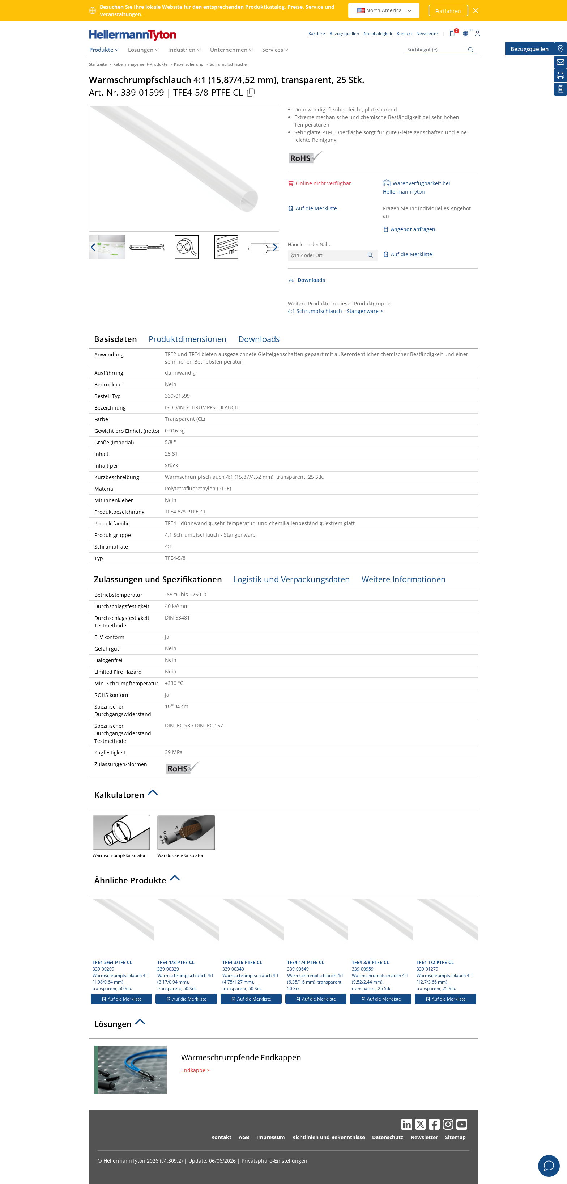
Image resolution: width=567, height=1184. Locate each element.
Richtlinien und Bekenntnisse (328, 1137)
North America (384, 10)
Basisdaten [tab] (115, 338)
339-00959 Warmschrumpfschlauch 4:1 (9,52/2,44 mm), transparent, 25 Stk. (381, 945)
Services (272, 49)
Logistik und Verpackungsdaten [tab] (292, 579)
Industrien (182, 49)
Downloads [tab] (259, 338)
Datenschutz (387, 1137)
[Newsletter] (560, 62)
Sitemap (455, 1137)
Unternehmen (229, 49)
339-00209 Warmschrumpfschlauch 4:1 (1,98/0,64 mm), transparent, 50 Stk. (122, 945)
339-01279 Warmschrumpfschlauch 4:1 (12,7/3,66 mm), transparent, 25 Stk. (446, 945)
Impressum (270, 1137)
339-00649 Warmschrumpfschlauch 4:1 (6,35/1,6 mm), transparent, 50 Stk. (316, 945)
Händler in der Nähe (309, 244)
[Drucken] (560, 75)
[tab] (283, 796)
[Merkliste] (560, 89)
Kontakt (221, 1137)
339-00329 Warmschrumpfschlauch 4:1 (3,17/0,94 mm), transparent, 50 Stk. (187, 945)
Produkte (101, 49)
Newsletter (424, 1137)
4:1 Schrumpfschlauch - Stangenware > (335, 311)
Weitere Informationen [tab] (404, 579)
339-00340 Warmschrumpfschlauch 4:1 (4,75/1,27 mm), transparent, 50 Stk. (252, 945)
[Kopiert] (250, 92)
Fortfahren (448, 11)
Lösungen (141, 49)
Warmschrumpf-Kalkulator (121, 835)
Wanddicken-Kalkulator (186, 835)
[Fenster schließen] (476, 11)
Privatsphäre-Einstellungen (274, 1160)
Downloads (306, 279)
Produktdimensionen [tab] (188, 338)
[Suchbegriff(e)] (441, 49)
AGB (244, 1137)
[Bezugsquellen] (560, 48)
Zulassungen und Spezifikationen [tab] (158, 579)
